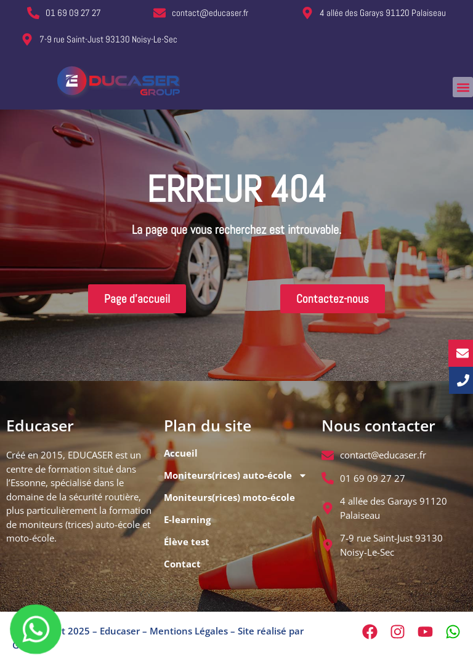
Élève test (186, 541)
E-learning (187, 519)
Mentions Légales (189, 631)
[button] (463, 87)
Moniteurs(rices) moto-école (229, 497)
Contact (182, 564)
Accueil (181, 453)
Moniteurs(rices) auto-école (235, 475)
